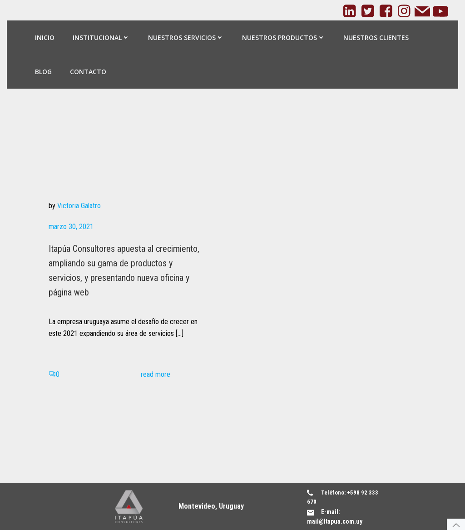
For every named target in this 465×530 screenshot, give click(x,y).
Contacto (88, 71)
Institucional (101, 37)
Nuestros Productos (283, 37)
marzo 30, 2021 (71, 226)
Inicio (44, 37)
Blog (43, 71)
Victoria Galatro (79, 205)
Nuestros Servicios (186, 37)
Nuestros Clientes (376, 37)
